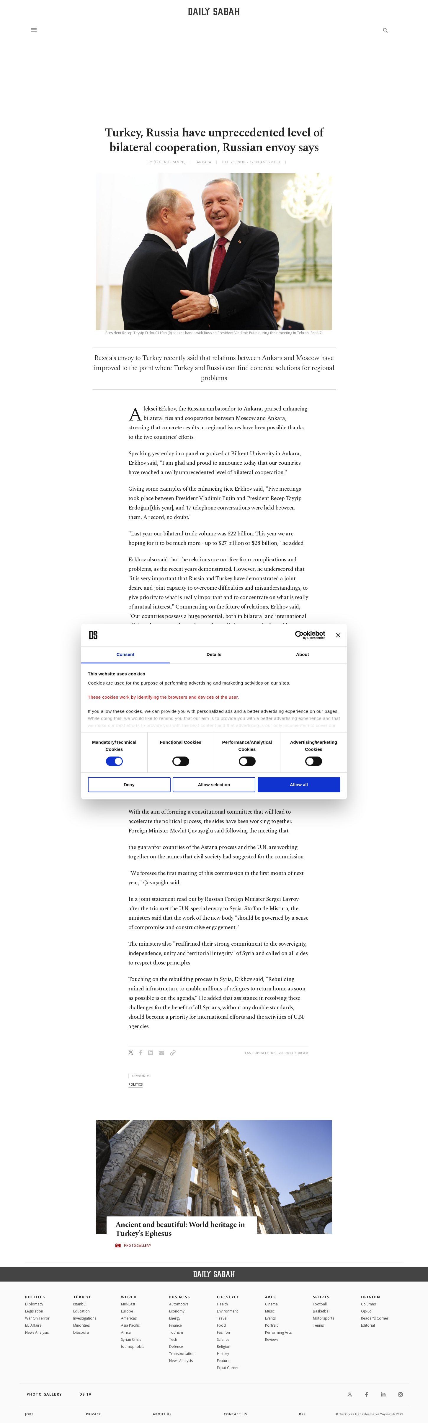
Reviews (271, 1339)
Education (81, 1311)
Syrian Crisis (131, 1339)
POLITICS (35, 1297)
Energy (174, 1318)
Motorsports (323, 1318)
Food (221, 1325)
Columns (368, 1304)
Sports (321, 1297)
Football (320, 1304)
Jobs (29, 1414)
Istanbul (79, 1304)
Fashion (223, 1332)
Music (270, 1311)
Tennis (318, 1325)
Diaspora (81, 1332)
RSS (302, 1414)
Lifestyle (228, 1297)
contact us (235, 1414)
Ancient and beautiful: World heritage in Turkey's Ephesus (180, 1229)
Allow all (299, 784)
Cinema (271, 1304)
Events (270, 1318)
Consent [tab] (126, 654)
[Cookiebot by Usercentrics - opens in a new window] (299, 635)
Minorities (81, 1325)
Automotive (179, 1304)
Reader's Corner (374, 1318)
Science (223, 1339)
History (223, 1353)
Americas (129, 1318)
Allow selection (214, 784)
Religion (223, 1346)
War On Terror (37, 1318)
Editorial (368, 1325)
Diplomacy (34, 1304)
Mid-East (128, 1304)
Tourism (176, 1332)
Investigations (84, 1318)
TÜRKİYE (82, 1297)
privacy (93, 1414)
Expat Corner (228, 1367)
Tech (173, 1339)
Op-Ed (366, 1311)
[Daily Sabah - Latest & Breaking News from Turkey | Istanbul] (214, 11)
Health (222, 1304)
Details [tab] (214, 654)
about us (162, 1414)
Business (179, 1297)
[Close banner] (338, 635)
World (129, 1297)
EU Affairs (33, 1325)
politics (135, 1084)
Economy (176, 1311)
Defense (176, 1346)
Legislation (34, 1311)
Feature (223, 1360)
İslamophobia (132, 1346)
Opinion (370, 1297)
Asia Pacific (130, 1325)
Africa (126, 1332)
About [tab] (302, 654)
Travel (222, 1318)
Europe (127, 1311)
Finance (175, 1325)
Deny (129, 784)
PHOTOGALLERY (137, 1246)
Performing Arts (278, 1332)
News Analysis (37, 1332)
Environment (227, 1311)
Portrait (271, 1325)
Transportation (182, 1353)
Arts (270, 1297)
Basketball (321, 1311)
